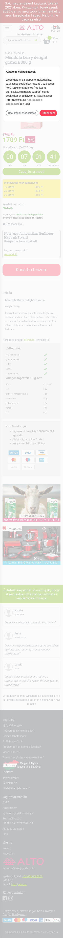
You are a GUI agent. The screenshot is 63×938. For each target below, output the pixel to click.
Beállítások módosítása (22, 113)
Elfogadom (48, 113)
